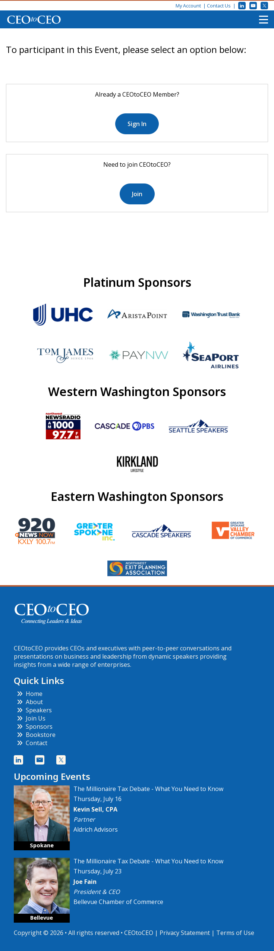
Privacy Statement (185, 933)
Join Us (31, 718)
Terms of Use (235, 933)
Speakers (34, 710)
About (30, 702)
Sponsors (35, 726)
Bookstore (36, 735)
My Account (188, 5)
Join (137, 194)
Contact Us (219, 5)
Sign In (137, 124)
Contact (32, 743)
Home (29, 694)
